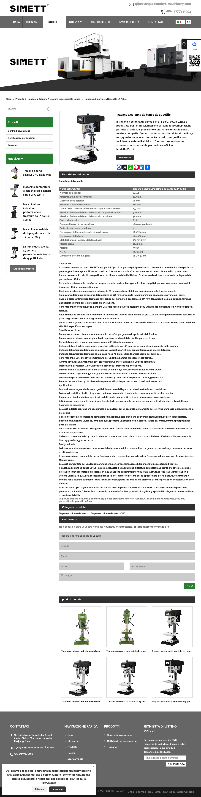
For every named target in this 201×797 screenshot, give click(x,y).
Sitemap (141, 791)
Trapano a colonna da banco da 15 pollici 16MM (127, 701)
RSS (150, 791)
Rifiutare (39, 789)
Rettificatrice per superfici (21, 138)
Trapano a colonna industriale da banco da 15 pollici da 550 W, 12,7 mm (127, 651)
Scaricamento (100, 22)
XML (157, 791)
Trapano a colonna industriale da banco (59, 99)
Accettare (57, 789)
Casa (16, 22)
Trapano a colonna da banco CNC (108, 513)
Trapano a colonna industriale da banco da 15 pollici (173, 651)
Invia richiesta (129, 22)
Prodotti (54, 22)
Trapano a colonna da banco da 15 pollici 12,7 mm (173, 701)
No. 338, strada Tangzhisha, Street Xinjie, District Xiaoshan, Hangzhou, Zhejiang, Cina (34, 738)
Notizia (75, 22)
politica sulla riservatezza (178, 791)
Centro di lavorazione (19, 131)
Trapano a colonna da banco (73, 513)
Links (131, 791)
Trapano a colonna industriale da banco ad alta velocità (82, 651)
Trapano (31, 99)
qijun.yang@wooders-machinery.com (163, 4)
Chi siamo (32, 22)
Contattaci (155, 22)
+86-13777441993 (178, 11)
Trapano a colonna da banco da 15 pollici (105, 99)
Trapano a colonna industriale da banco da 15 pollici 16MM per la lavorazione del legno (82, 701)
